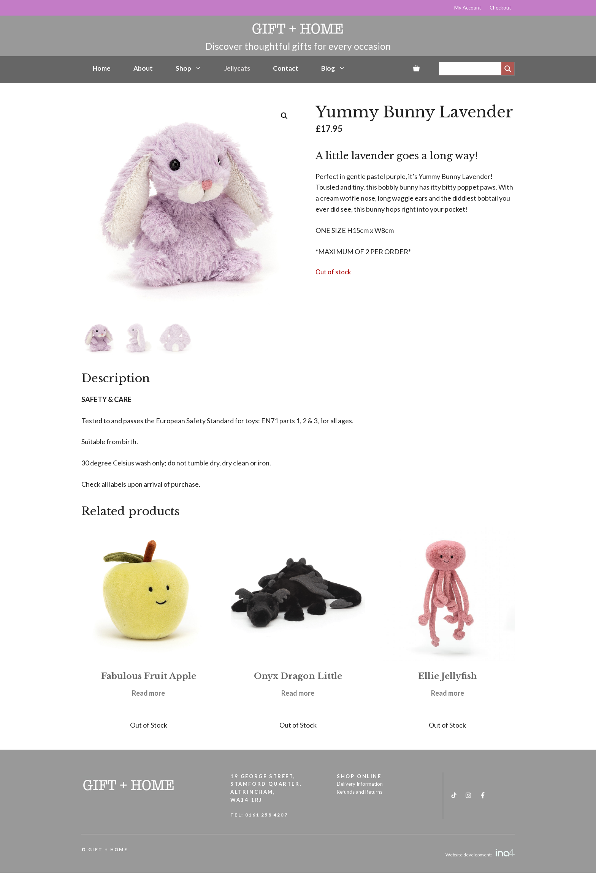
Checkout (500, 8)
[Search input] (472, 68)
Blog (333, 68)
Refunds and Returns (359, 792)
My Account (467, 8)
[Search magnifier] (507, 68)
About (143, 68)
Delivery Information (360, 784)
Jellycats (237, 68)
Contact (285, 68)
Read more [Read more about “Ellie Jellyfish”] (447, 693)
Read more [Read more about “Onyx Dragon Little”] (297, 693)
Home (102, 68)
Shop (188, 68)
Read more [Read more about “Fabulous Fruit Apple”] (148, 693)
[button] (284, 116)
